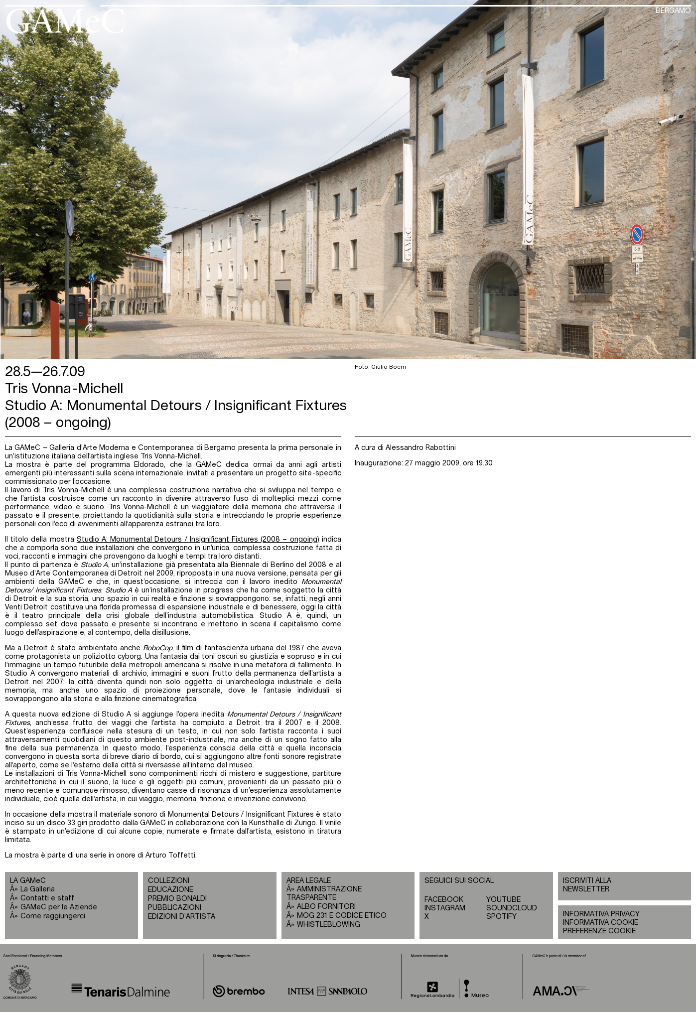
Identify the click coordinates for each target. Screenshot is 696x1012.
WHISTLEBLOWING (328, 924)
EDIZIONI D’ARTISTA (181, 916)
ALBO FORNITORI (326, 906)
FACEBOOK (443, 899)
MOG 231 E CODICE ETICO (342, 915)
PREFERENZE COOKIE (599, 931)
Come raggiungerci (52, 916)
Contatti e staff (47, 898)
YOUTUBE (503, 899)
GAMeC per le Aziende (58, 907)
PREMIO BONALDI (177, 898)
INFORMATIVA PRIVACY (601, 914)
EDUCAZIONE (170, 889)
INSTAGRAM (444, 908)
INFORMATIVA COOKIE (600, 922)
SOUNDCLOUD (511, 908)
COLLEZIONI (168, 880)
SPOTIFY (501, 916)
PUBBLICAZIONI (174, 907)
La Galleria (37, 889)
